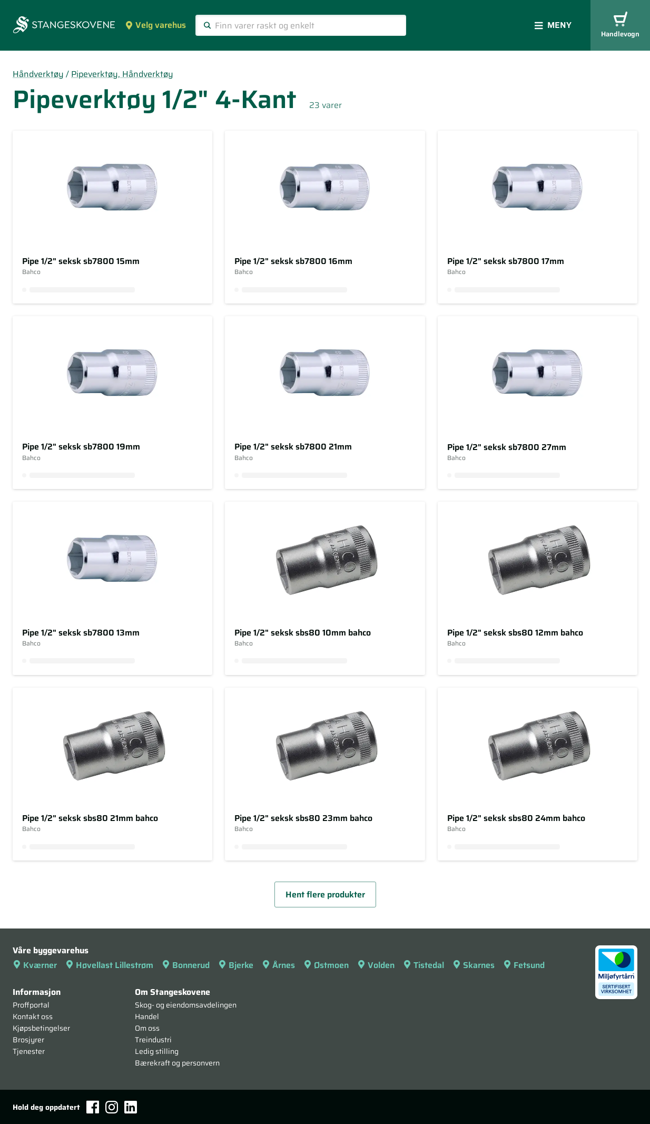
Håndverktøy (38, 74)
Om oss (147, 1028)
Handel (147, 1016)
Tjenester (29, 1051)
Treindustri (153, 1039)
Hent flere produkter (325, 894)
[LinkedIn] (130, 1107)
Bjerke (235, 965)
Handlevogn (620, 26)
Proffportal (31, 1005)
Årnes (278, 965)
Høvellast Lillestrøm (109, 965)
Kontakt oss (33, 1016)
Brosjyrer (28, 1039)
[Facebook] (92, 1106)
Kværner (35, 965)
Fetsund (524, 965)
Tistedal (423, 965)
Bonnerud (186, 965)
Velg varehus (155, 25)
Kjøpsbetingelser (41, 1028)
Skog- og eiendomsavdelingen (186, 1005)
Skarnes (473, 965)
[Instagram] (111, 1107)
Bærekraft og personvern (177, 1063)
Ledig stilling (157, 1051)
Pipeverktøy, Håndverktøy (122, 74)
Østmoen (326, 965)
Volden (376, 965)
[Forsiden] (64, 25)
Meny (553, 25)
